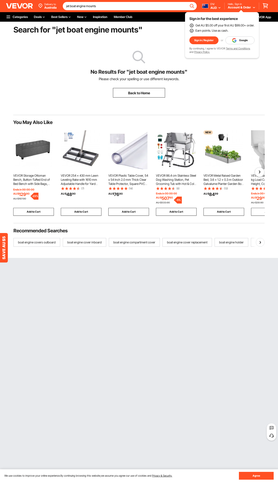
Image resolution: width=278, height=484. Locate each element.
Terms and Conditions (238, 48)
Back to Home (139, 93)
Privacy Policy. (202, 52)
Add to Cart (33, 211)
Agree (256, 475)
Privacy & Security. (162, 475)
